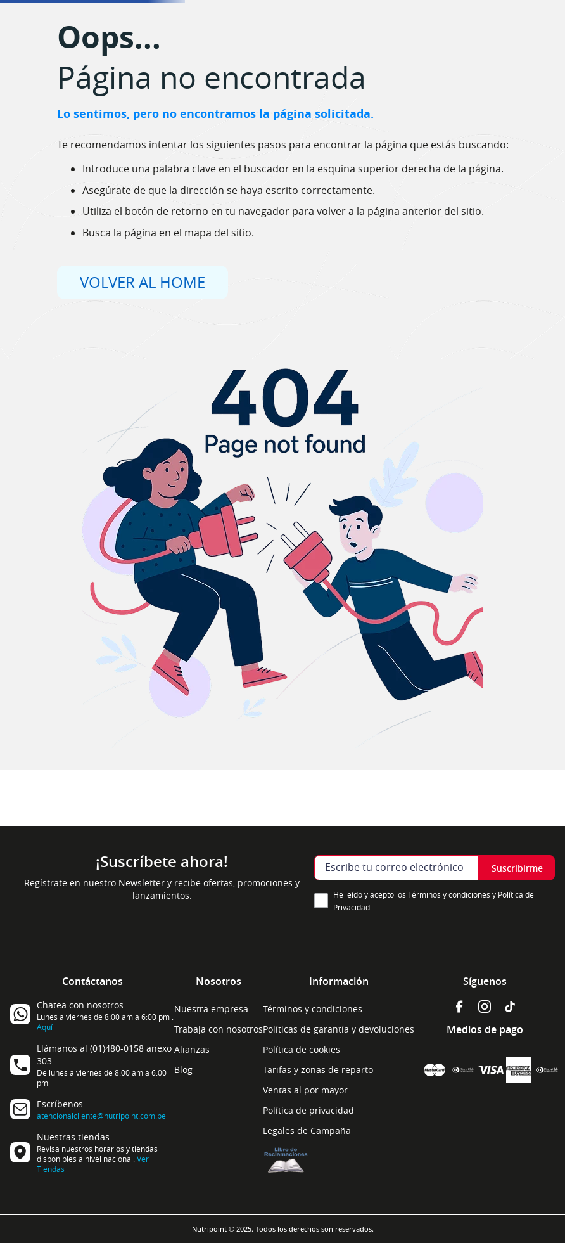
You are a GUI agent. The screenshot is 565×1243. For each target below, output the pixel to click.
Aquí (45, 1027)
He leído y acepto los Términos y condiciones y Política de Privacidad (433, 900)
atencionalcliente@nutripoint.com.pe (101, 1116)
